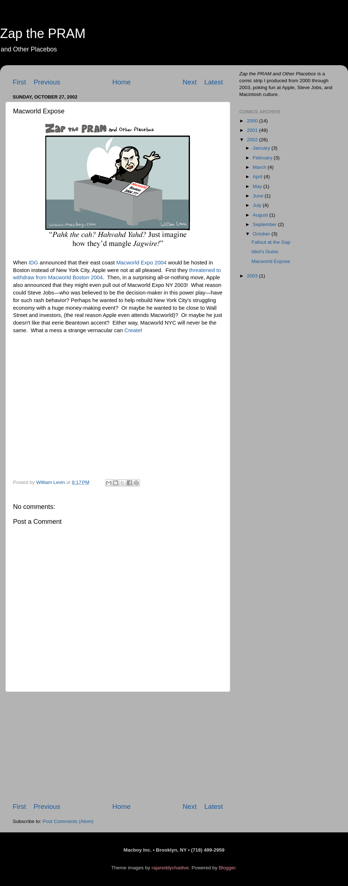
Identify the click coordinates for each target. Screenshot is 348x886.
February (263, 157)
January (262, 148)
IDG (33, 263)
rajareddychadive (170, 867)
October (262, 234)
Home (121, 82)
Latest (213, 82)
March (260, 167)
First (19, 82)
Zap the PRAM (43, 33)
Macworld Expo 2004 (141, 263)
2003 (253, 276)
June (259, 195)
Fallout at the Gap (271, 242)
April (258, 176)
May (258, 186)
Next (190, 82)
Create (132, 330)
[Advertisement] (117, 747)
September (265, 224)
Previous (47, 82)
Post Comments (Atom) (68, 821)
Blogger (227, 867)
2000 (253, 121)
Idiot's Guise (265, 251)
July (258, 205)
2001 (253, 130)
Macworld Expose (271, 261)
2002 (253, 139)
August (261, 215)
